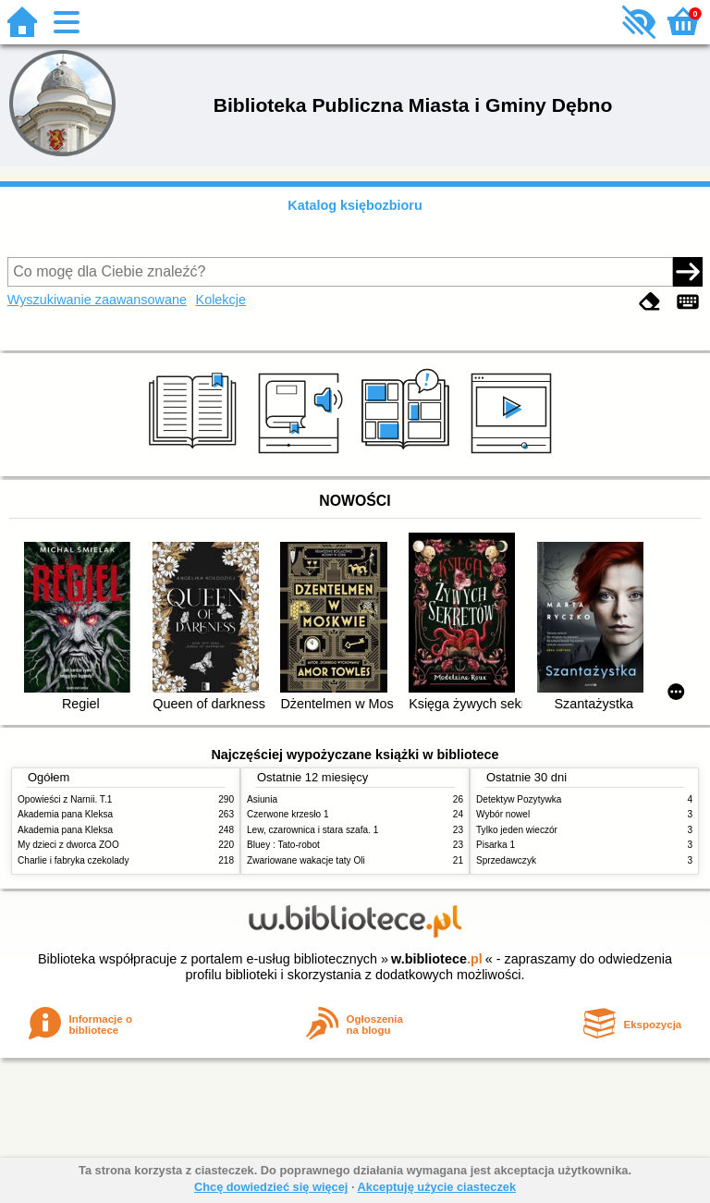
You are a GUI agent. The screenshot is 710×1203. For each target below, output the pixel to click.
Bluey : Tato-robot (283, 845)
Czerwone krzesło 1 (288, 814)
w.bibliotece (437, 958)
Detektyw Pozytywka (518, 799)
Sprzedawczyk (506, 860)
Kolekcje (221, 299)
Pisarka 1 (495, 845)
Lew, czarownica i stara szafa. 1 (312, 830)
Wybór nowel (503, 814)
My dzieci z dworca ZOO (68, 845)
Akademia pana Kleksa (65, 814)
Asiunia (262, 799)
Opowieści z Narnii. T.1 (65, 799)
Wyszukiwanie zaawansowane (97, 299)
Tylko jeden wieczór (516, 830)
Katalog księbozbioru (355, 205)
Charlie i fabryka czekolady (73, 860)
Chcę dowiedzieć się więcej (271, 1187)
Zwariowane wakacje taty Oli (306, 860)
